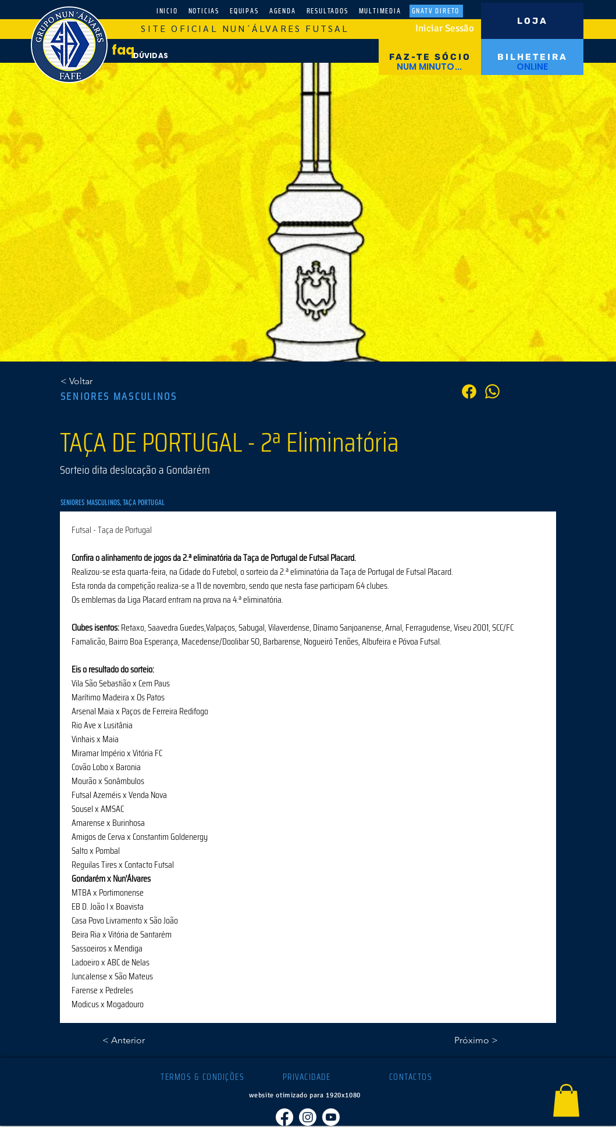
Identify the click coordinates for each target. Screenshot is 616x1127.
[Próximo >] (469, 1040)
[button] (566, 1100)
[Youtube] (331, 1117)
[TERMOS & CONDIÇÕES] (204, 1077)
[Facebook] (284, 1117)
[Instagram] (307, 1117)
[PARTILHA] (492, 391)
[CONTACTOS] (412, 1077)
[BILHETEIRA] (532, 57)
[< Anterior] (140, 1040)
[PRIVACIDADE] (308, 1077)
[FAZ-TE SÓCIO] (430, 57)
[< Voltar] (98, 381)
